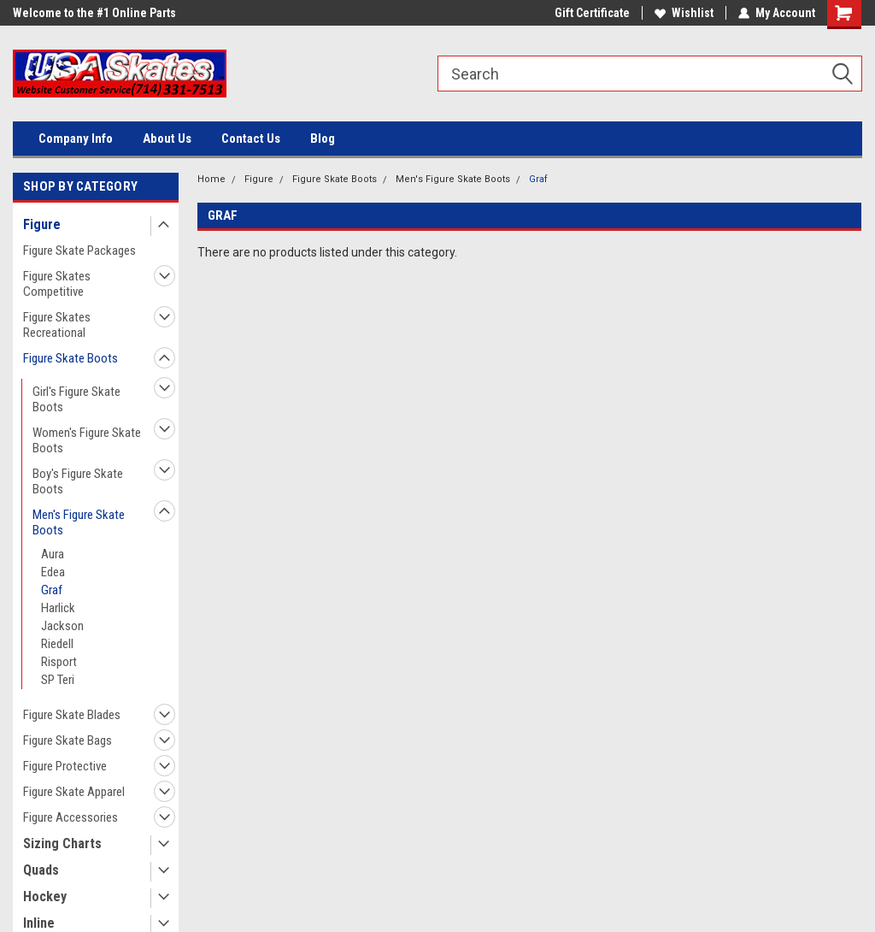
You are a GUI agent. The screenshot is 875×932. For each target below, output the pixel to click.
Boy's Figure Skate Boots (77, 481)
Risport (59, 662)
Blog (322, 138)
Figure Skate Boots (70, 358)
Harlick (58, 608)
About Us (167, 138)
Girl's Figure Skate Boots (76, 399)
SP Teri (57, 679)
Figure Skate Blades (71, 715)
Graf (51, 590)
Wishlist (684, 13)
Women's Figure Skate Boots (86, 440)
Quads (41, 870)
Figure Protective (65, 766)
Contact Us (250, 138)
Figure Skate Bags (67, 740)
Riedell (57, 644)
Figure (42, 224)
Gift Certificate (592, 13)
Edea (53, 572)
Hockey (45, 896)
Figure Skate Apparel (74, 791)
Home (211, 179)
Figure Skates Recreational (57, 325)
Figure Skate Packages (79, 250)
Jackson (62, 626)
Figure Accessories (70, 817)
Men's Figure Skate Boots (78, 522)
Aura (52, 554)
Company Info (75, 138)
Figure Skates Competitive (57, 283)
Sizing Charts (62, 843)
